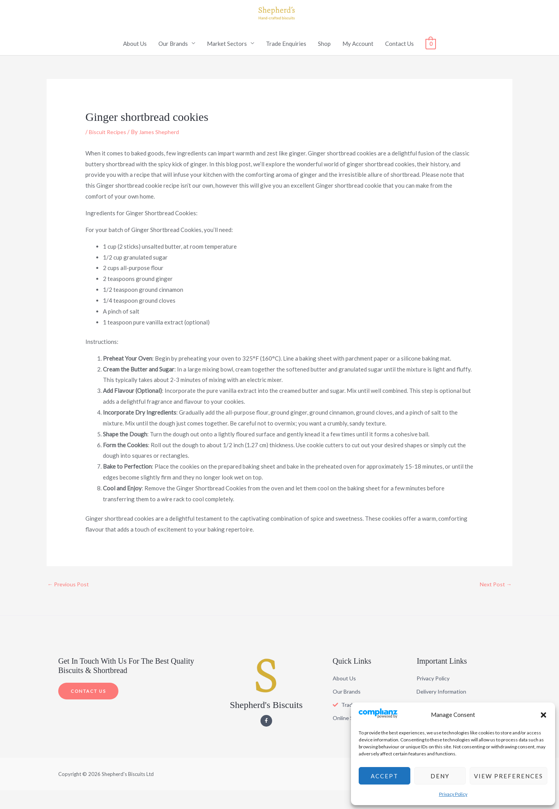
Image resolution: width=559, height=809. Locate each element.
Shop (324, 61)
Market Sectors (227, 61)
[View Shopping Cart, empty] (430, 61)
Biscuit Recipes (108, 149)
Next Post (495, 602)
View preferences (508, 775)
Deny (440, 775)
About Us (135, 61)
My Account (357, 61)
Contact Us (399, 61)
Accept (384, 775)
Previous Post (69, 602)
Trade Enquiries (286, 61)
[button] (543, 715)
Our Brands (173, 61)
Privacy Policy (453, 794)
